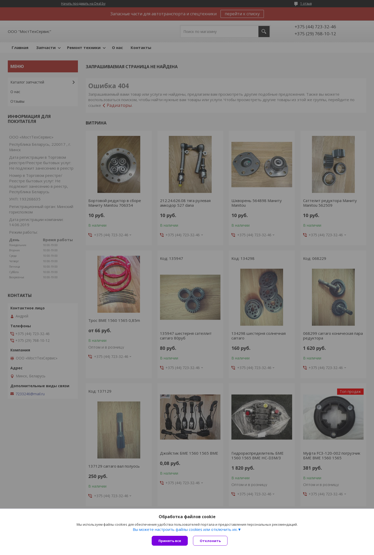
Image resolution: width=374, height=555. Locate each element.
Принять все (169, 540)
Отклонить (210, 540)
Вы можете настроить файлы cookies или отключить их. (185, 529)
